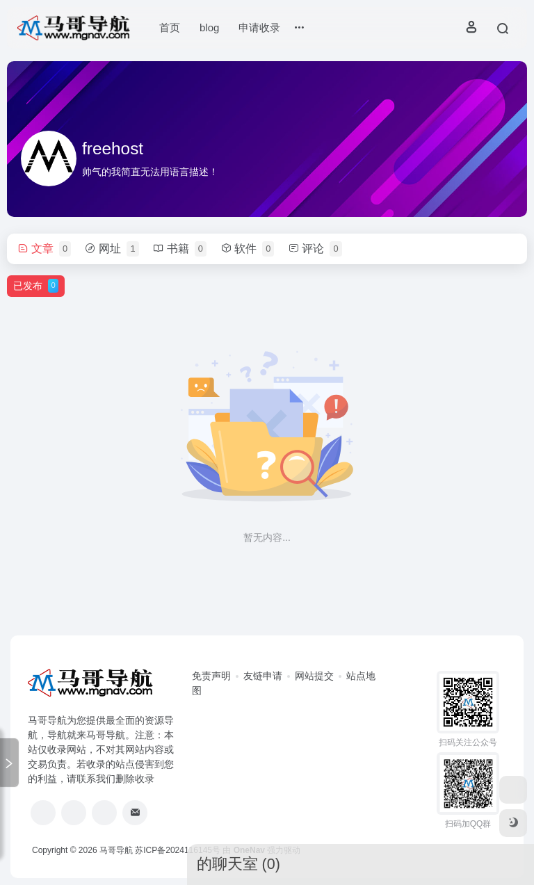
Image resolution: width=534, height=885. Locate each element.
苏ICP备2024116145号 (177, 850)
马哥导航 (116, 850)
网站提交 (314, 675)
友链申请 (262, 675)
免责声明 (211, 675)
